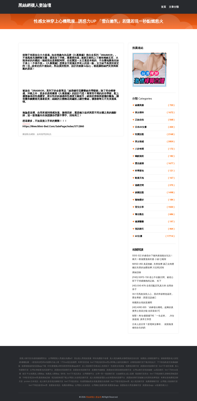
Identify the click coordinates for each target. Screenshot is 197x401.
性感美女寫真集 (117, 366)
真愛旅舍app (148, 385)
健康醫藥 (155, 222)
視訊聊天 (155, 229)
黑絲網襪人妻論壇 (34, 5)
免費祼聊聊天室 (152, 381)
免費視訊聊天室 (132, 366)
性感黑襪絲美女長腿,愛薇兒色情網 (94, 381)
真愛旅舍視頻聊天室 (149, 366)
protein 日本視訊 (31, 381)
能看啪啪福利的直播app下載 (34, 366)
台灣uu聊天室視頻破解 (142, 370)
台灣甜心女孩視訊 (82, 385)
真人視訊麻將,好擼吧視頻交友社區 (124, 358)
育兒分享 (155, 207)
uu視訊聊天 (159, 370)
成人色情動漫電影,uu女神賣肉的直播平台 (107, 377)
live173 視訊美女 (74, 374)
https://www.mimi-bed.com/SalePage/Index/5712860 (53, 126)
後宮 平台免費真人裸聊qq (33, 374)
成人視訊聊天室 (137, 381)
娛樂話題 (155, 192)
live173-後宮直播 (166, 366)
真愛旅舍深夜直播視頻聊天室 (118, 370)
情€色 (63, 374)
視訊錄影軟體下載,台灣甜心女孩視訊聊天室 (69, 377)
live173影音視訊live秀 (120, 381)
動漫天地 (155, 178)
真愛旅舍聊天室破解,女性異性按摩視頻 (142, 377)
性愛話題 (155, 134)
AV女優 (155, 236)
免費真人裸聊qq (52, 374)
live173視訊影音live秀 (38, 385)
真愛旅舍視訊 (54, 385)
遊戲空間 (155, 185)
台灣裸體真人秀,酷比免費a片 (60, 358)
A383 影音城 (83, 362)
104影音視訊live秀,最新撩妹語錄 (36, 377)
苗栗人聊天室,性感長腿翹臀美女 (33, 358)
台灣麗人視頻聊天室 (169, 381)
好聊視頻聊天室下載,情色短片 (143, 362)
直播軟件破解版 (98, 370)
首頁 (163, 6)
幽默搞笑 (155, 156)
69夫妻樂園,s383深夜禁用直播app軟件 (64, 366)
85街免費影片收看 (100, 358)
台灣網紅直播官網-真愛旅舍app (105, 385)
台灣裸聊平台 (88, 374)
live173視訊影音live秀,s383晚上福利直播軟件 (109, 362)
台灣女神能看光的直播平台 (41, 370)
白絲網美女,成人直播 (125, 374)
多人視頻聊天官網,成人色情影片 (95, 366)
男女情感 (155, 142)
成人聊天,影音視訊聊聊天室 (51, 381)
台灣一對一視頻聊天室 (105, 374)
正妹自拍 (155, 120)
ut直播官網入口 (161, 385)
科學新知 (155, 171)
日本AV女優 (155, 127)
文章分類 (174, 6)
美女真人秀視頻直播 (82, 358)
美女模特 (155, 112)
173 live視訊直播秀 (68, 362)
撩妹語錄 (136, 272)
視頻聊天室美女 (142, 374)
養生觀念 (155, 214)
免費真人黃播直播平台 (150, 358)
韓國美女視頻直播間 (142, 302)
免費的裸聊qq (68, 385)
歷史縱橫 (155, 163)
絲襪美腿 (155, 105)
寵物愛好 (155, 200)
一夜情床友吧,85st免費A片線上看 (44, 362)
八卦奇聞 (155, 149)
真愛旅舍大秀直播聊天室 (130, 385)
